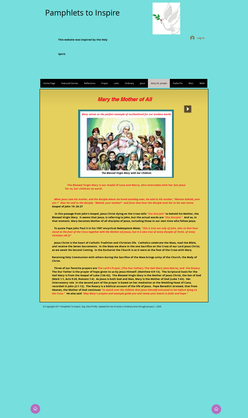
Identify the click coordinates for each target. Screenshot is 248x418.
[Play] (187, 108)
